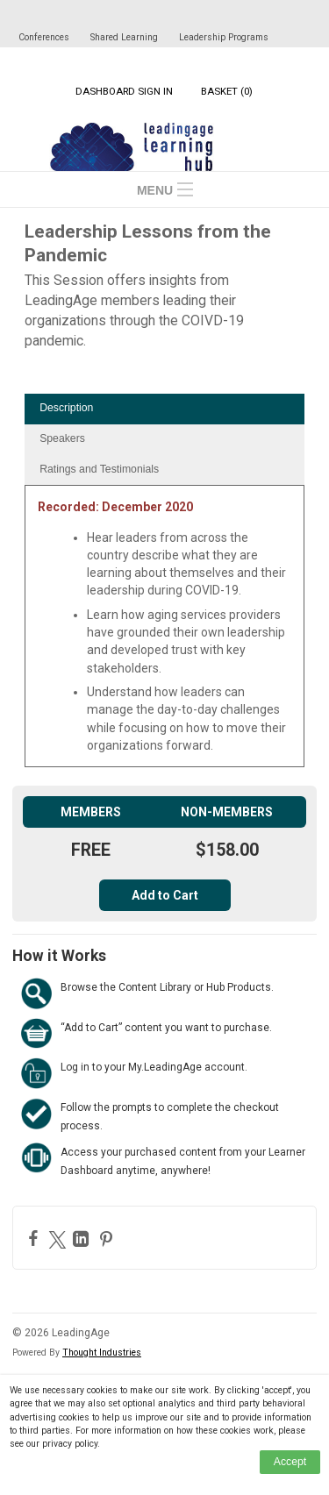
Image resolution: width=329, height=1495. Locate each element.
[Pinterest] (108, 1239)
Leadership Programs (223, 37)
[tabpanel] (164, 632)
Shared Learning (124, 37)
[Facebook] (35, 1238)
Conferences (43, 37)
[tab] (164, 409)
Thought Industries (101, 1352)
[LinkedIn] (83, 1239)
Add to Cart (165, 895)
